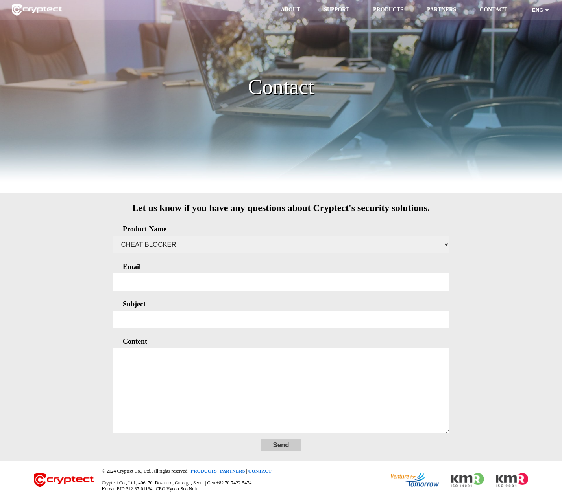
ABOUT (290, 10)
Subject (134, 304)
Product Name (144, 229)
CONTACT (493, 10)
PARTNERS (441, 10)
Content (135, 341)
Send (281, 445)
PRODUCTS (388, 10)
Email (132, 267)
